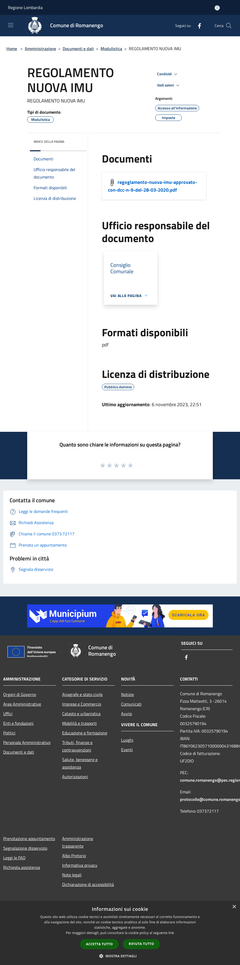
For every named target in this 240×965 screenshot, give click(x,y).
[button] (120, 956)
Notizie (127, 694)
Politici (9, 733)
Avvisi (126, 713)
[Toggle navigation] (10, 25)
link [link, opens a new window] (171, 933)
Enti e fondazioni (18, 723)
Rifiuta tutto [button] (141, 944)
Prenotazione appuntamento (29, 838)
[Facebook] (197, 25)
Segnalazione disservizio (25, 848)
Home (11, 48)
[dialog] (120, 933)
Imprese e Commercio (81, 704)
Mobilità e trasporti (79, 723)
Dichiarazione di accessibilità (88, 884)
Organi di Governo (19, 694)
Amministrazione (40, 48)
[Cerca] (229, 25)
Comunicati (131, 704)
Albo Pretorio (74, 855)
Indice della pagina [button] (49, 141)
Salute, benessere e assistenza (80, 763)
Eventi (127, 749)
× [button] (234, 907)
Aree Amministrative (22, 704)
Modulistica (111, 48)
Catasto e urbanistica (81, 713)
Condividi (168, 74)
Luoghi (127, 740)
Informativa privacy (79, 865)
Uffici (8, 713)
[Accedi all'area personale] (217, 8)
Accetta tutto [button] (99, 944)
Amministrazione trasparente (77, 842)
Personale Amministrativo (26, 742)
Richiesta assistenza (21, 867)
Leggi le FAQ (14, 858)
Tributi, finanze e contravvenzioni (77, 746)
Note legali (72, 875)
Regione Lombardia (25, 7)
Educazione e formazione (84, 733)
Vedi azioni (169, 85)
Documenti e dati (78, 48)
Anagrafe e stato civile (82, 694)
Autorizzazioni (75, 776)
